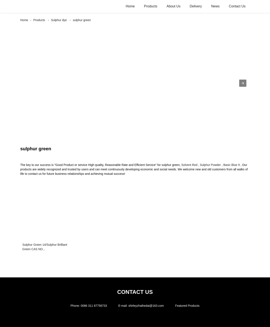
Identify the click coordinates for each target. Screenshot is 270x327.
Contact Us (237, 6)
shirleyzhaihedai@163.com (146, 305)
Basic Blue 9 (231, 165)
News (215, 6)
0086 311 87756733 (94, 305)
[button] (242, 83)
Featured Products (187, 305)
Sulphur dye (59, 20)
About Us (174, 6)
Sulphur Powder (210, 165)
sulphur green (82, 20)
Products (150, 6)
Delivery (196, 6)
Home (130, 6)
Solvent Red (189, 165)
